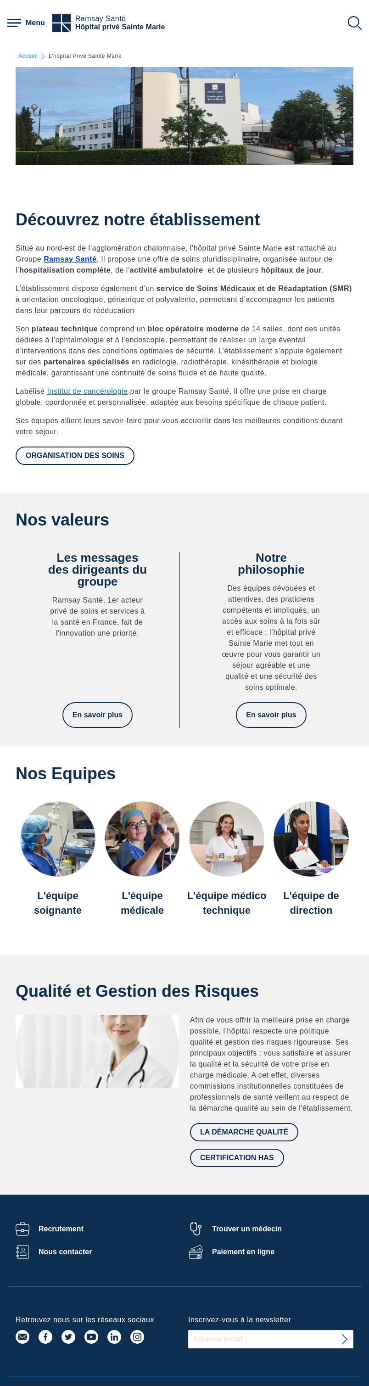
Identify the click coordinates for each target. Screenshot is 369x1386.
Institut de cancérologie (87, 391)
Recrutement (61, 1229)
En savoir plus (98, 715)
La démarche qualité (244, 1132)
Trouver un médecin (247, 1229)
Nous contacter (65, 1252)
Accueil (28, 56)
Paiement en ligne (243, 1252)
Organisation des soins (75, 455)
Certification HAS (237, 1158)
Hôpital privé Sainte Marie (120, 27)
